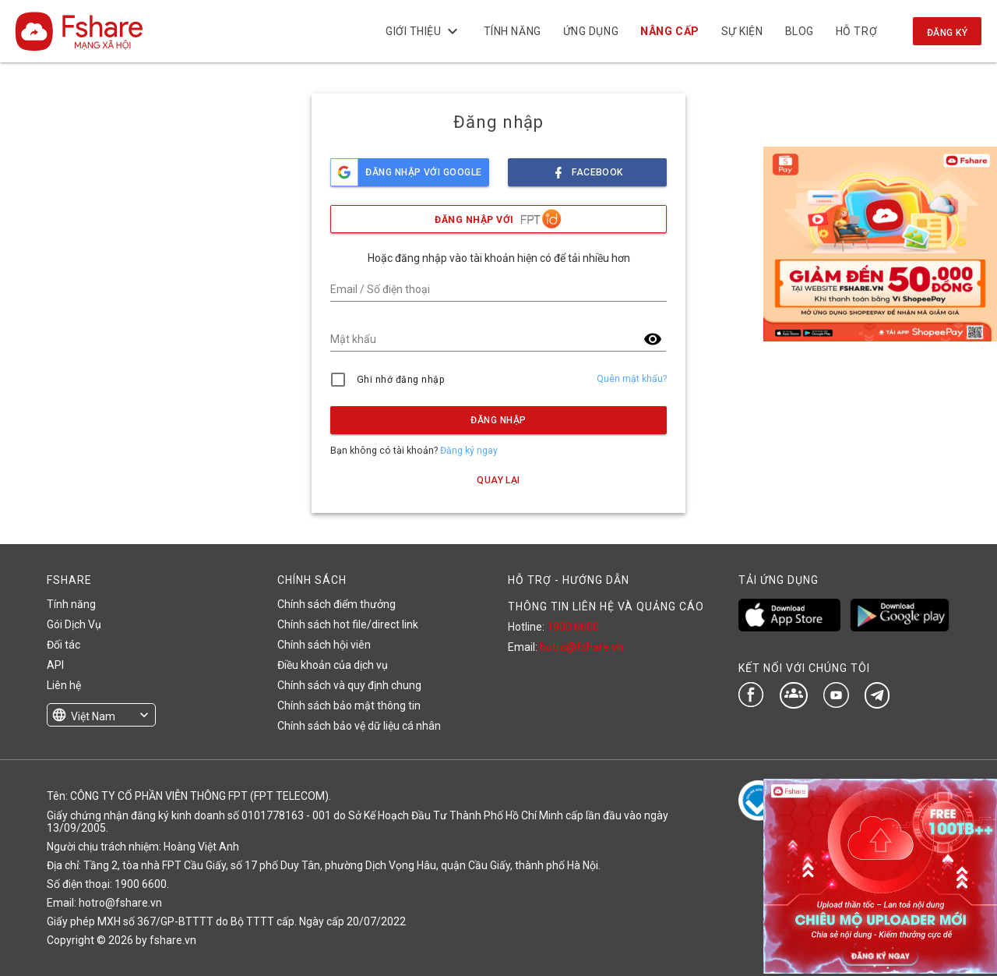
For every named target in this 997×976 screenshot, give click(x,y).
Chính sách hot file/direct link (347, 624)
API (55, 665)
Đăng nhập (498, 420)
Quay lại (498, 480)
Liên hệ (64, 685)
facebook (587, 168)
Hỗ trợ (856, 31)
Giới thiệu (424, 31)
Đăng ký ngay (469, 450)
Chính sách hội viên (324, 644)
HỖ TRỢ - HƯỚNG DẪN (568, 580)
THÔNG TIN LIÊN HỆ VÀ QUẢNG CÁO (606, 606)
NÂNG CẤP (669, 31)
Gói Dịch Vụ (74, 624)
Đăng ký (947, 32)
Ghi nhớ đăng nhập (401, 379)
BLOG (798, 31)
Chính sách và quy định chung (349, 685)
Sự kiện (741, 31)
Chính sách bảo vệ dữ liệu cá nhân (359, 726)
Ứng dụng (590, 31)
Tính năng (512, 31)
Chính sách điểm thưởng (336, 604)
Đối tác (63, 644)
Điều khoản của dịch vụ (332, 665)
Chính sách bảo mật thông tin (349, 705)
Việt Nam (93, 716)
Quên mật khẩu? (632, 378)
